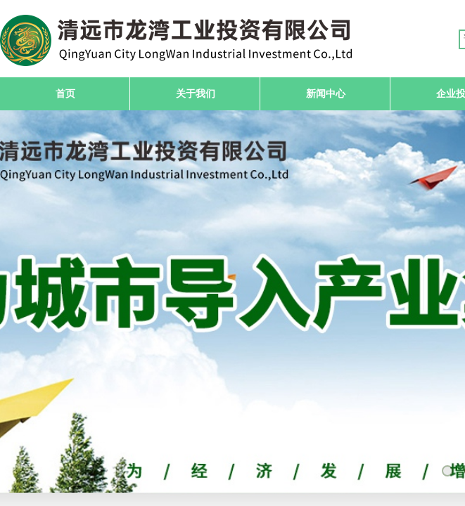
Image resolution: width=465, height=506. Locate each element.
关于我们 (195, 94)
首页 (65, 94)
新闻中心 (325, 94)
